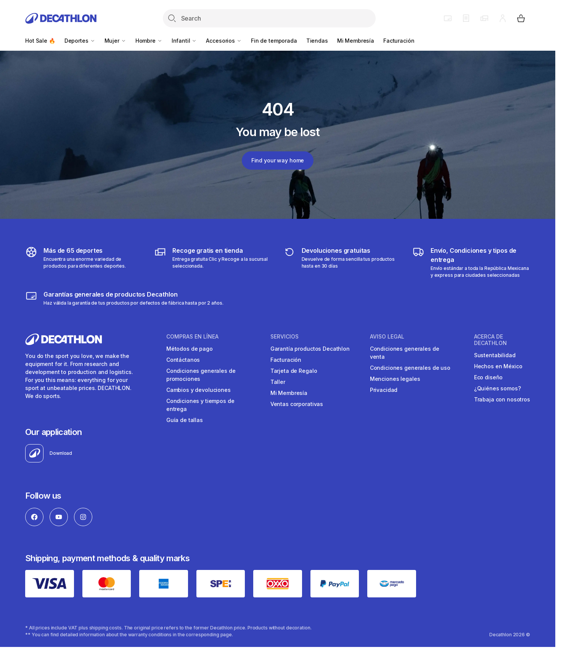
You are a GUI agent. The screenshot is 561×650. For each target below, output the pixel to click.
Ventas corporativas (296, 404)
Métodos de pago (189, 348)
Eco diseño (488, 377)
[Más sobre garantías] (124, 298)
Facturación (398, 40)
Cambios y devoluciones (198, 390)
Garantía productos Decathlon (310, 348)
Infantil (184, 40)
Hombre (148, 40)
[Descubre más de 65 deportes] (84, 262)
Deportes (79, 40)
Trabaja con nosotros (502, 399)
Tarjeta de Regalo (293, 371)
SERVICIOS (284, 337)
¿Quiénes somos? (497, 388)
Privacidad (384, 390)
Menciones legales (395, 379)
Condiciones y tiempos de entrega (200, 405)
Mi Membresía (355, 40)
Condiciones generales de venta (404, 352)
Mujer (115, 40)
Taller (277, 382)
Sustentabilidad (495, 355)
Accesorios (223, 40)
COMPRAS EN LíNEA (192, 337)
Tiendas (317, 40)
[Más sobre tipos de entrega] (213, 262)
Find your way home (277, 160)
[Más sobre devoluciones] (342, 262)
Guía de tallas (184, 420)
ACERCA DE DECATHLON (490, 340)
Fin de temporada (274, 40)
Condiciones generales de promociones (201, 375)
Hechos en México (498, 366)
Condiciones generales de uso (410, 367)
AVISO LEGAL (387, 337)
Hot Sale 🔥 (40, 40)
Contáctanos (183, 359)
